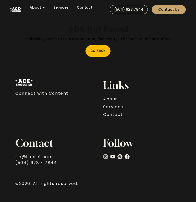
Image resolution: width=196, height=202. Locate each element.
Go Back (101, 49)
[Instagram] (105, 156)
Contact (84, 7)
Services (61, 7)
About (37, 7)
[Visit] (104, 9)
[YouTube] (112, 156)
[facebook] (127, 156)
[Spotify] (119, 156)
